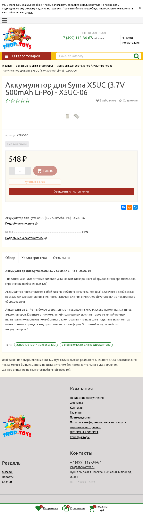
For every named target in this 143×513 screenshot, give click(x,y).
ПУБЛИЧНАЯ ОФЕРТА (84, 432)
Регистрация (131, 42)
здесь (29, 12)
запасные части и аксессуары (36, 344)
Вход (129, 37)
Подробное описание (19, 223)
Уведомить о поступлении (71, 191)
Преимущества (80, 417)
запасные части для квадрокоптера (86, 344)
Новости (8, 477)
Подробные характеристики (24, 238)
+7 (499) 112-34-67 (76, 38)
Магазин (7, 472)
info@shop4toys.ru (82, 467)
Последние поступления (87, 397)
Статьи (7, 481)
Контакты (76, 407)
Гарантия (76, 412)
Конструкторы (80, 437)
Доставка (76, 402)
